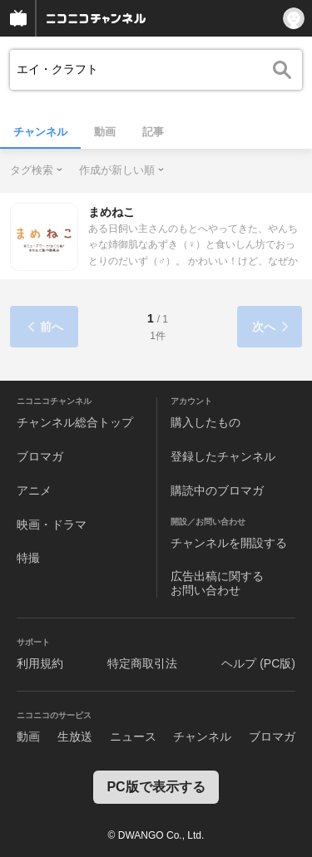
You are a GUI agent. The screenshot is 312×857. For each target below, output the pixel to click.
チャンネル (40, 132)
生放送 (74, 736)
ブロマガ (40, 456)
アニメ (34, 490)
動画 (105, 132)
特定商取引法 (142, 663)
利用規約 (40, 663)
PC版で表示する (155, 787)
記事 (153, 132)
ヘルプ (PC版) (258, 663)
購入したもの (205, 422)
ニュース (133, 736)
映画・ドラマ (52, 524)
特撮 (28, 557)
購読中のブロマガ (217, 490)
